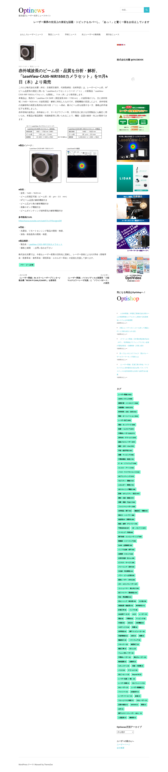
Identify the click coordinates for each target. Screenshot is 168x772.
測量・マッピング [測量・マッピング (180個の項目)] (126, 455)
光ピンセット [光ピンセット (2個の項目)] (123, 674)
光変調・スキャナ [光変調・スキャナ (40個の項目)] (125, 554)
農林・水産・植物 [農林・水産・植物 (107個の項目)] (126, 498)
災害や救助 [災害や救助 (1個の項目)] (123, 704)
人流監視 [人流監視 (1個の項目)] (122, 717)
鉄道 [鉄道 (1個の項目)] (137, 696)
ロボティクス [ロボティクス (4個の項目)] (123, 627)
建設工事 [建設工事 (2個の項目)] (122, 648)
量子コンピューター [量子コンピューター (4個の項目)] (137, 631)
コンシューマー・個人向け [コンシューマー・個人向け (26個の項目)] (128, 588)
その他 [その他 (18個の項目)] (142, 601)
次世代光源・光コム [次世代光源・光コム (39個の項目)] (126, 558)
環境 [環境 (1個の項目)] (143, 704)
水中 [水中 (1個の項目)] (120, 709)
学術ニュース (70, 34)
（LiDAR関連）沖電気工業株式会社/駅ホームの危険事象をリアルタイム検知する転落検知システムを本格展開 (133, 316)
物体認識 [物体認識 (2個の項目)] (122, 661)
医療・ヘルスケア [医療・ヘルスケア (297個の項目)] (126, 429)
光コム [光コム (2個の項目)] (132, 648)
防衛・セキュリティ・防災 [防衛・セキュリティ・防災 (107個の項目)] (128, 493)
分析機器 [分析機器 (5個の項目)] (140, 623)
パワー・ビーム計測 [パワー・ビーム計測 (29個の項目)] (126, 575)
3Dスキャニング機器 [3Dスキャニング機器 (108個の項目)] (126, 489)
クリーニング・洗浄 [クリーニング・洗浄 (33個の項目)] (126, 567)
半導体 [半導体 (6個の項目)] (130, 618)
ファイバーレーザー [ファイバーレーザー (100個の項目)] (126, 506)
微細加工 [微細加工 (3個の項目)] (122, 640)
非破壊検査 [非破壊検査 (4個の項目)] (123, 636)
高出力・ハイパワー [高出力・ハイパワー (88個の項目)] (126, 515)
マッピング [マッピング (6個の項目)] (140, 618)
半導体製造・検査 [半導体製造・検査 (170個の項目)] (126, 459)
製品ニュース (54, 34)
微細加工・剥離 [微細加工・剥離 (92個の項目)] (141, 511)
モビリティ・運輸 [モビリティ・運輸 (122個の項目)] (126, 481)
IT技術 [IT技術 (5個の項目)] (121, 623)
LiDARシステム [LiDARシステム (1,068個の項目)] (125, 399)
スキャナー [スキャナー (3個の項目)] (123, 644)
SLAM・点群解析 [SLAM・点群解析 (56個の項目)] (125, 545)
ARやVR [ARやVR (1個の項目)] (134, 704)
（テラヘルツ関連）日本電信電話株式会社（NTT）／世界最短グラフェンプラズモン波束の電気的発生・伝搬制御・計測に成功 (133, 342)
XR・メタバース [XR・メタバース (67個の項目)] (139, 528)
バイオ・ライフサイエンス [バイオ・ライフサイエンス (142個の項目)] (128, 472)
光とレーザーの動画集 (91, 34)
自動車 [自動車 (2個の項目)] (132, 661)
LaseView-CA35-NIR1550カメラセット (46, 244)
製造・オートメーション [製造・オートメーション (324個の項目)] (128, 416)
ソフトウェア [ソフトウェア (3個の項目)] (134, 640)
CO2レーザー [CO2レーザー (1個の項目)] (142, 700)
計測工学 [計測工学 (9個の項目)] (122, 610)
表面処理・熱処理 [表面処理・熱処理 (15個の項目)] (125, 605)
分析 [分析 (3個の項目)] (133, 636)
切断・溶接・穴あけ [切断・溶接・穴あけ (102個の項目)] (126, 502)
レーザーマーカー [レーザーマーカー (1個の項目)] (125, 696)
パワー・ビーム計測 (26, 265)
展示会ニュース (112, 34)
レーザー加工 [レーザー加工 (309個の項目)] (124, 420)
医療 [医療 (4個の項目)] (134, 627)
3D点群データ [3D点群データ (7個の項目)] (123, 614)
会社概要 (120, 747)
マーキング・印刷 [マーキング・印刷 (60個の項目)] (125, 532)
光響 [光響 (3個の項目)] (141, 636)
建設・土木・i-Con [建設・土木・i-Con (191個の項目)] (126, 446)
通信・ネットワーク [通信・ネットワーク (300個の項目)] (126, 425)
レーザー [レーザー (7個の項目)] (143, 614)
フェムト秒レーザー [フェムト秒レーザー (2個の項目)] (125, 653)
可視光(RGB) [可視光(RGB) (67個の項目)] (123, 528)
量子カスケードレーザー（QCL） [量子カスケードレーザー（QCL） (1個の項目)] (130, 713)
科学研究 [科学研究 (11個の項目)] (140, 605)
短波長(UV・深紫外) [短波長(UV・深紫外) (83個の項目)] (126, 519)
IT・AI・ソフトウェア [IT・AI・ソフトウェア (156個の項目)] (127, 463)
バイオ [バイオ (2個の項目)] (121, 670)
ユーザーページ (123, 744)
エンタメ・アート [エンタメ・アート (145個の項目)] (126, 468)
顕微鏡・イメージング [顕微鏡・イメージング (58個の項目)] (127, 541)
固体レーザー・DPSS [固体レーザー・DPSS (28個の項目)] (126, 580)
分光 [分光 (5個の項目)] (130, 623)
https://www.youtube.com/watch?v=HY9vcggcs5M (40, 220)
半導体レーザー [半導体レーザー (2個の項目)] (124, 657)
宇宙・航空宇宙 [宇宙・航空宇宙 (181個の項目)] (125, 450)
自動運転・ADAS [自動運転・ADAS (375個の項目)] (125, 407)
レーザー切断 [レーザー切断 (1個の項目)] (123, 683)
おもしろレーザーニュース (31, 34)
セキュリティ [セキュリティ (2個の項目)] (123, 666)
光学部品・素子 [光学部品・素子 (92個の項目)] (124, 511)
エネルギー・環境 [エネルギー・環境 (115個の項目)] (126, 485)
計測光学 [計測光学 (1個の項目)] (135, 692)
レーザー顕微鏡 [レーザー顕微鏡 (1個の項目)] (137, 687)
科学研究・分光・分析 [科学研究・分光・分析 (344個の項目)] (127, 412)
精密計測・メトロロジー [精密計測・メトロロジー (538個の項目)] (128, 403)
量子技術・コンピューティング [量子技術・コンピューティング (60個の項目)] (129, 536)
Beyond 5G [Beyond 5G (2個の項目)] (136, 674)
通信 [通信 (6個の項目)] (120, 618)
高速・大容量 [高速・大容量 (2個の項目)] (137, 666)
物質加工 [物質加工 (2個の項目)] (135, 644)
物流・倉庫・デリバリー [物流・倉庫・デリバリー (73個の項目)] (127, 524)
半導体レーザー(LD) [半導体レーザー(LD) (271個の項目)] (126, 433)
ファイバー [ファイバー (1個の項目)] (123, 692)
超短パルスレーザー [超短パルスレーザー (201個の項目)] (126, 442)
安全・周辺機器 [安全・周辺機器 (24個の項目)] (124, 597)
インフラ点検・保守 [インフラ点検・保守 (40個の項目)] (126, 549)
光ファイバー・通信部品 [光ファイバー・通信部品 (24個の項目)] (127, 592)
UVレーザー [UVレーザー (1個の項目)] (123, 687)
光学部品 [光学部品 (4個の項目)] (122, 631)
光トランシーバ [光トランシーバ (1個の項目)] (138, 683)
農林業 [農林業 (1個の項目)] (132, 717)
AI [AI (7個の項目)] (134, 614)
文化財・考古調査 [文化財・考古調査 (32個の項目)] (125, 571)
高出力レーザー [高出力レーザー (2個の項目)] (140, 657)
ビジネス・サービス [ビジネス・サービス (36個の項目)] (126, 562)
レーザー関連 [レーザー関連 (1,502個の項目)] (124, 394)
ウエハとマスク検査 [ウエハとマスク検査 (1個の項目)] (125, 700)
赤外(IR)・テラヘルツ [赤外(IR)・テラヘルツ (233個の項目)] (127, 437)
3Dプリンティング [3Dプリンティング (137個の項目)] (126, 476)
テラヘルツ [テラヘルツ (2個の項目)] (132, 670)
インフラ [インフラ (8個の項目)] (133, 610)
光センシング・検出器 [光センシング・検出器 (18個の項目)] (127, 601)
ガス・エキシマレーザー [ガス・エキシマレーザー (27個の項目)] (127, 584)
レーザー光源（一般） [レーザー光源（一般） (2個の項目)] (126, 679)
